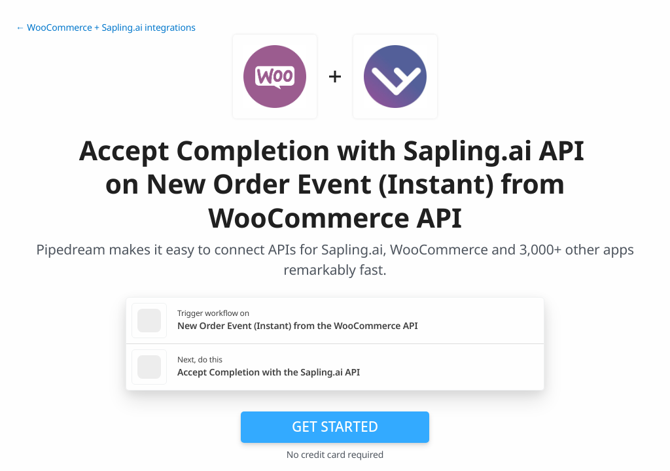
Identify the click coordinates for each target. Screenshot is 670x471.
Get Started (335, 426)
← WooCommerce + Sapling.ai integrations (106, 28)
